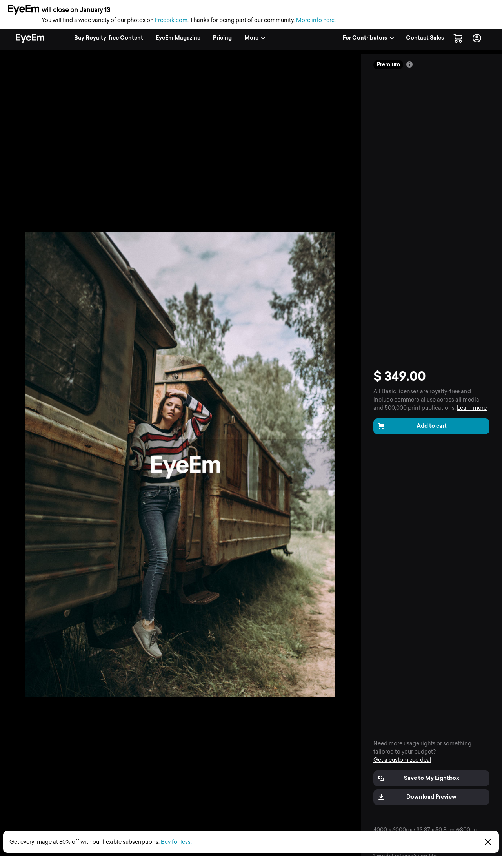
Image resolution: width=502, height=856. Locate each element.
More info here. (316, 20)
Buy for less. (176, 842)
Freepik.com (171, 20)
